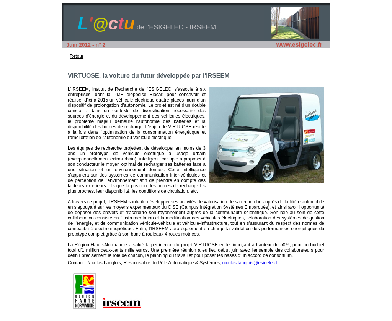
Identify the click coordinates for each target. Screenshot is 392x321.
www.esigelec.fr (299, 44)
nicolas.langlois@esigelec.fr (250, 262)
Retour (76, 56)
